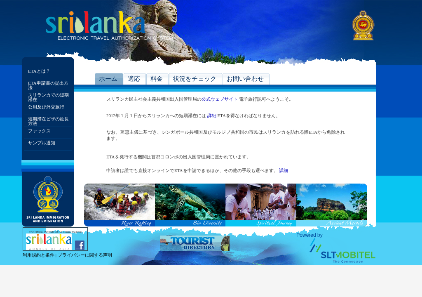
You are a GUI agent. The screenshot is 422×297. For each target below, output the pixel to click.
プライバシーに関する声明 (85, 254)
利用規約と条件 (38, 254)
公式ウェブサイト (220, 99)
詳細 (211, 115)
